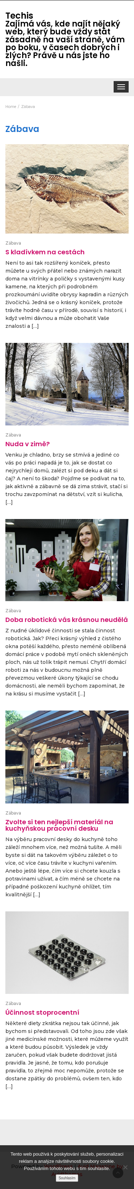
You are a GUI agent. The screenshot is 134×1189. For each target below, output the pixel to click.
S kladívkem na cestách (45, 251)
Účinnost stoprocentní (42, 1012)
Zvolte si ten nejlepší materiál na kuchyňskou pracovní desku (59, 825)
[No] (125, 1167)
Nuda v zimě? (27, 443)
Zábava (13, 243)
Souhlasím (67, 1178)
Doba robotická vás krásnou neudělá (66, 619)
